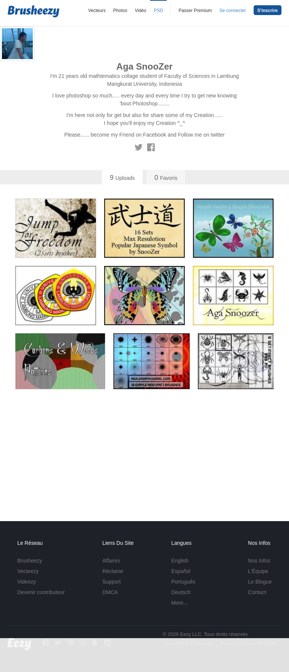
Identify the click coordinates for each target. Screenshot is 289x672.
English (180, 561)
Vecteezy (28, 571)
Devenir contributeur (41, 592)
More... (179, 603)
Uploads (122, 177)
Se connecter (232, 10)
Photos (120, 10)
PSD (158, 10)
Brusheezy (29, 561)
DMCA (110, 592)
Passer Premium (195, 10)
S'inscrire (267, 10)
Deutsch (180, 592)
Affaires (111, 561)
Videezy (26, 582)
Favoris (165, 177)
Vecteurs (97, 10)
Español (180, 571)
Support (111, 582)
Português (183, 582)
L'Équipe (258, 571)
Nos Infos (259, 561)
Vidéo (140, 10)
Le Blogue (260, 582)
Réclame (112, 571)
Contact (257, 592)
